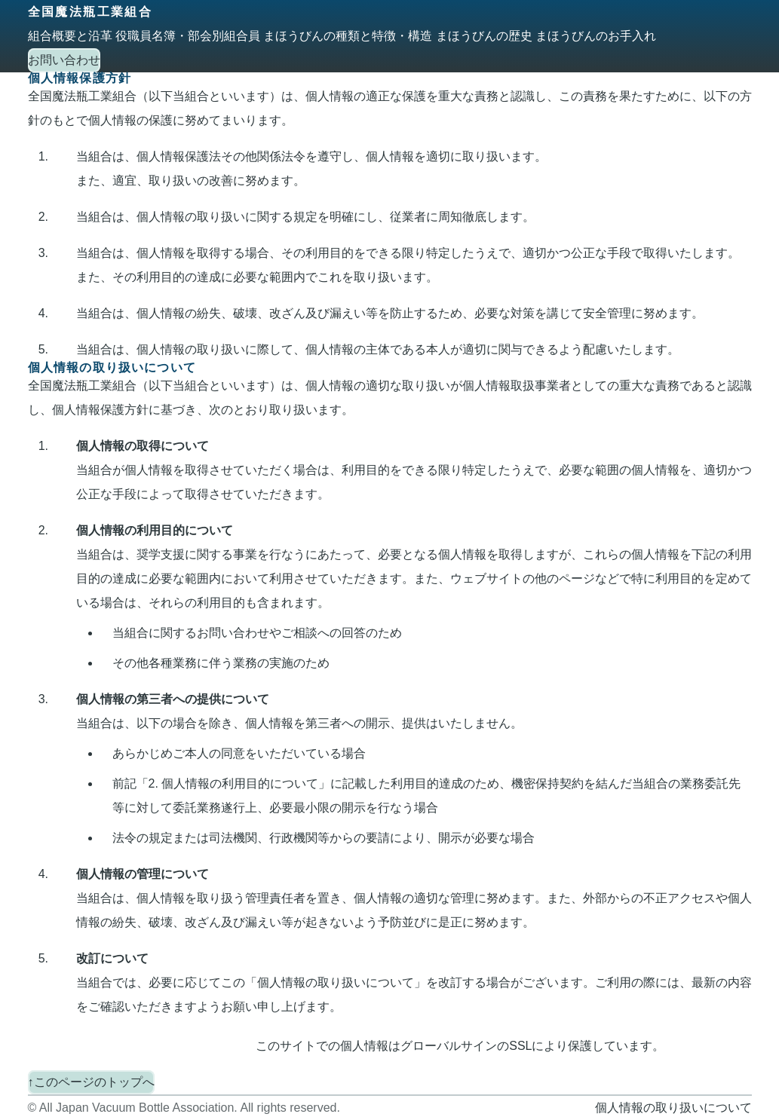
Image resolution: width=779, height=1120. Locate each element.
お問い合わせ (64, 60)
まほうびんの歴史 (484, 35)
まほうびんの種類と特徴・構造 (347, 35)
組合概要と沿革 (70, 35)
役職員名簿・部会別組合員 (187, 35)
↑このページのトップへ (91, 1082)
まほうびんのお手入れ (595, 35)
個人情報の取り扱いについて (673, 1107)
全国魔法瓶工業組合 (90, 11)
